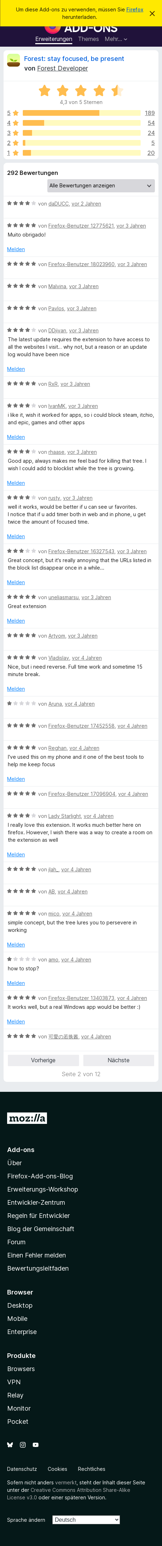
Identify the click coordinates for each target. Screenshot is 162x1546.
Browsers (21, 1369)
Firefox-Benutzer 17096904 (81, 794)
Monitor (19, 1408)
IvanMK (57, 406)
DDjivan (57, 330)
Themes (88, 38)
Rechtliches (91, 1469)
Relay (15, 1395)
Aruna (55, 704)
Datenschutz (22, 1469)
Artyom (56, 636)
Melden (16, 249)
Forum (16, 1242)
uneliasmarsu (63, 597)
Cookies (57, 1469)
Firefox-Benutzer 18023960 (81, 264)
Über (14, 1163)
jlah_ (53, 869)
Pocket (17, 1421)
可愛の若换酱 (63, 1036)
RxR (53, 384)
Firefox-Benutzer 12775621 (81, 226)
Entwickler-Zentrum (36, 1202)
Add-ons (21, 1149)
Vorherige (43, 1060)
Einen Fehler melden (36, 1255)
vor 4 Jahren (87, 658)
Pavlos (56, 308)
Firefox (134, 9)
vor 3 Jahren (131, 226)
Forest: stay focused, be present (74, 58)
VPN (14, 1382)
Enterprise (22, 1331)
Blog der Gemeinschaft (40, 1229)
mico (53, 914)
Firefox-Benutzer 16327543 (81, 551)
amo (53, 959)
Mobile (17, 1318)
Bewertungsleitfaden (38, 1268)
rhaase (56, 452)
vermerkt (66, 1482)
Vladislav (58, 658)
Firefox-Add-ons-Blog (40, 1176)
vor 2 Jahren (86, 204)
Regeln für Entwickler (38, 1215)
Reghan (57, 748)
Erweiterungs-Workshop (42, 1189)
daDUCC (58, 204)
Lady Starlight (64, 816)
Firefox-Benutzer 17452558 (81, 726)
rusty (54, 498)
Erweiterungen (53, 38)
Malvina (57, 286)
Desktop (19, 1305)
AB (51, 891)
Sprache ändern (26, 1520)
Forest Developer (62, 68)
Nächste (119, 1060)
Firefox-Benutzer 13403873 (81, 998)
